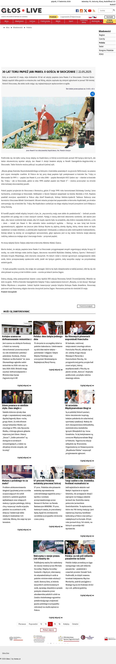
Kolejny (66, 624)
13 (46, 624)
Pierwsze (22, 624)
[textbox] (105, 11)
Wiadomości (18, 28)
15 (55, 624)
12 (41, 624)
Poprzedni (33, 624)
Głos (8, 28)
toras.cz (17, 659)
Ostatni (75, 624)
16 (59, 624)
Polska (29, 28)
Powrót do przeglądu (86, 306)
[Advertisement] (48, 49)
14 (50, 624)
